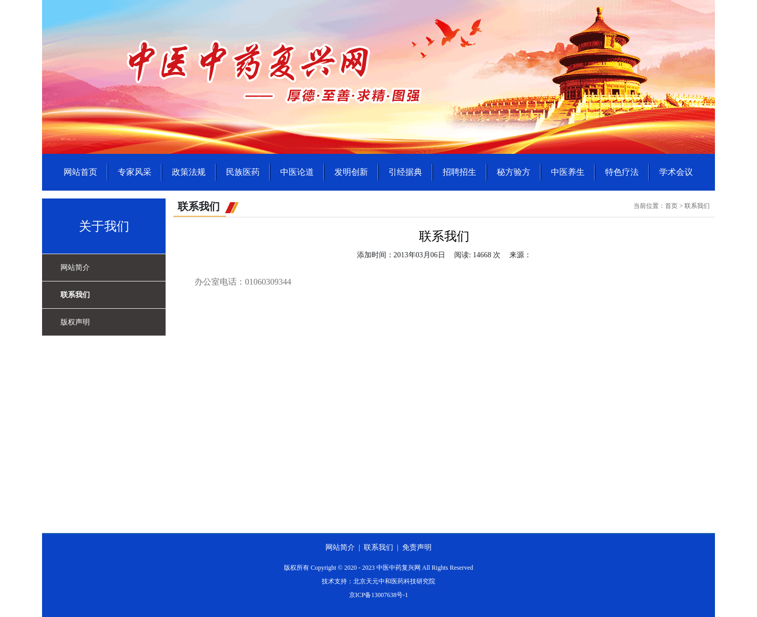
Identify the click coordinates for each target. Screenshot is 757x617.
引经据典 (405, 172)
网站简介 (75, 267)
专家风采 (134, 172)
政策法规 (189, 172)
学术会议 (676, 172)
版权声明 (75, 322)
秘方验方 (513, 172)
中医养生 (568, 172)
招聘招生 (459, 172)
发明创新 (351, 172)
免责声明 (417, 547)
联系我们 (75, 295)
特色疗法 (622, 172)
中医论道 (297, 172)
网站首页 (80, 172)
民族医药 (243, 172)
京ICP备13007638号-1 (378, 595)
